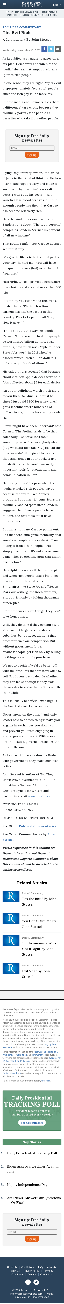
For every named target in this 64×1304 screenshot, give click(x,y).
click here (45, 1080)
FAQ (40, 1267)
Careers (31, 1274)
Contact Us (46, 1274)
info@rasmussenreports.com (26, 1293)
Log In (57, 4)
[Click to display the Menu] (4, 4)
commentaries (39, 1054)
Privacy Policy (31, 1270)
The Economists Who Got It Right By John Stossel (39, 948)
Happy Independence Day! (27, 1185)
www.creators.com (41, 796)
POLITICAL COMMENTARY (22, 27)
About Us (12, 1267)
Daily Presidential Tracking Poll (32, 1153)
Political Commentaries (37, 826)
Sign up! (32, 155)
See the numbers (32, 1122)
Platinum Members (12, 1073)
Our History (27, 1267)
